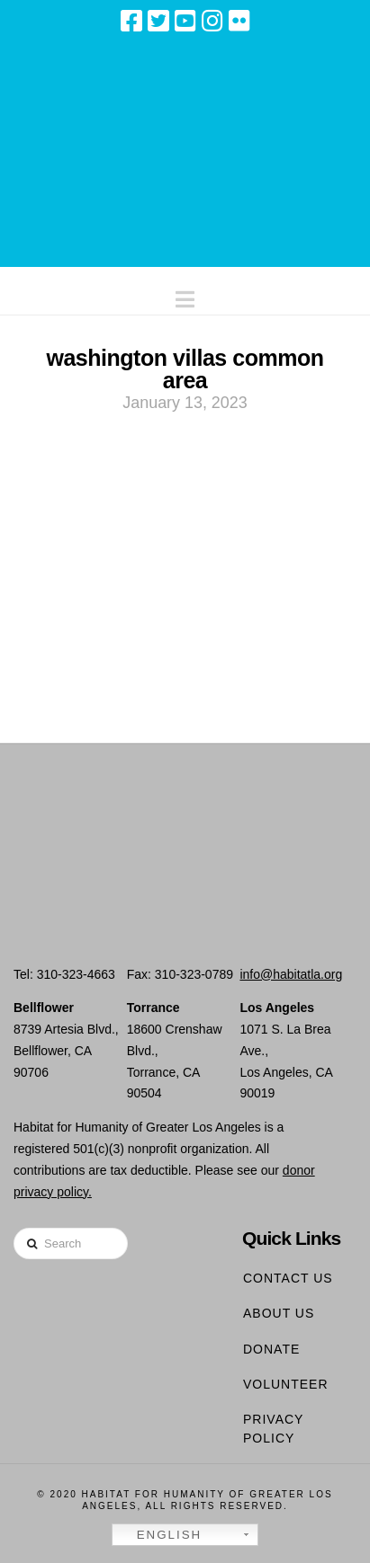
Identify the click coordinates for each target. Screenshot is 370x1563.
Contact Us (288, 1278)
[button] (185, 295)
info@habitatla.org (290, 974)
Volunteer (286, 1384)
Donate (271, 1349)
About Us (278, 1313)
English (159, 1535)
